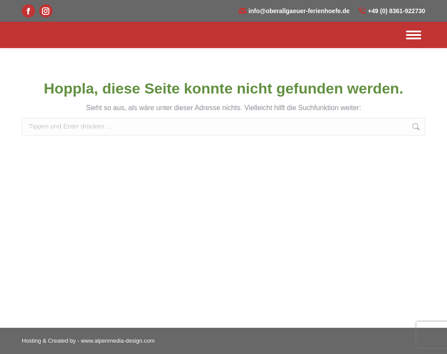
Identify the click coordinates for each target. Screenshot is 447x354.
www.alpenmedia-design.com (118, 340)
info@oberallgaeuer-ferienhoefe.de (294, 11)
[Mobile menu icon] (413, 35)
